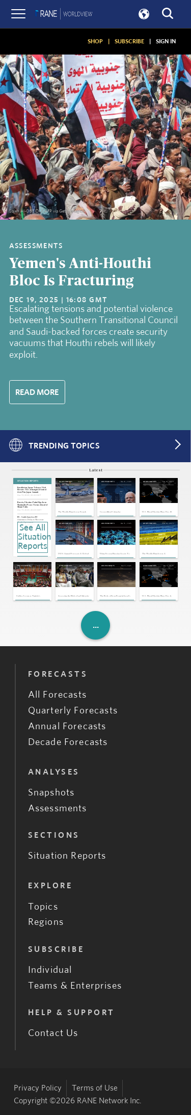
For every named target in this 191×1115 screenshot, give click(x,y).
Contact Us (53, 1033)
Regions (46, 922)
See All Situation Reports (33, 537)
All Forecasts (57, 695)
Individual (50, 970)
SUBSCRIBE (129, 41)
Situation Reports (67, 856)
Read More (37, 392)
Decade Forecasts (68, 742)
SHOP (95, 41)
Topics (43, 907)
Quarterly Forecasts (73, 710)
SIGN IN (166, 41)
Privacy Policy (38, 1088)
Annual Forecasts (67, 726)
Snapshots (51, 793)
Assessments (57, 808)
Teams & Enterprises (75, 986)
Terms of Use (95, 1088)
